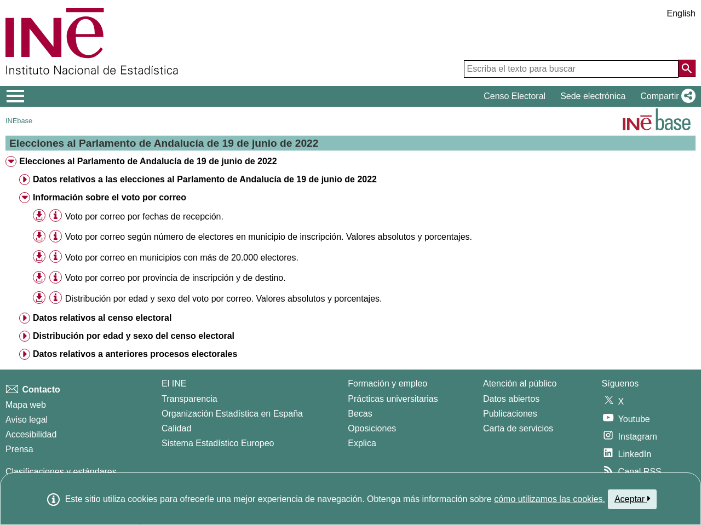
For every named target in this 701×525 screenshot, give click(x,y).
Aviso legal (26, 419)
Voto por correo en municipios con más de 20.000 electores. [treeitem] (181, 257)
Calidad (176, 428)
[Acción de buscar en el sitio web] (687, 68)
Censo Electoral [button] (514, 96)
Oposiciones (372, 428)
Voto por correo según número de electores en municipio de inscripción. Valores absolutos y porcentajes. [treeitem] (268, 236)
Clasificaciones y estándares (61, 471)
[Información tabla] (55, 216)
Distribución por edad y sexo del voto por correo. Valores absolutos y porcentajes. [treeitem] (223, 298)
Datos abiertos (511, 398)
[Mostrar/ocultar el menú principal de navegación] (15, 96)
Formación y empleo (387, 383)
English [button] (681, 13)
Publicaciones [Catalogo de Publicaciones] (510, 413)
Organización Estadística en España (232, 413)
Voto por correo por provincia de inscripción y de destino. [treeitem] (175, 277)
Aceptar (632, 499)
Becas (360, 413)
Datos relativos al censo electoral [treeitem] (102, 317)
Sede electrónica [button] (592, 96)
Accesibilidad (30, 434)
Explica (362, 443)
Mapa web (25, 404)
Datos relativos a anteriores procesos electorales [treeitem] (135, 354)
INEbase (18, 121)
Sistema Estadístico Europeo (218, 443)
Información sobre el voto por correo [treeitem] (109, 197)
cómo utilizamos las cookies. (549, 499)
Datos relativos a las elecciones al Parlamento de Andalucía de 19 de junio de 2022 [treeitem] (205, 179)
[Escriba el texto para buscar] (571, 69)
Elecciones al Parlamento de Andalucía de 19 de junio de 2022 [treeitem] (148, 161)
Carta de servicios (518, 428)
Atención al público (519, 383)
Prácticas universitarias (393, 398)
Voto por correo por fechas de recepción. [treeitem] (144, 216)
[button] (666, 96)
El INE (174, 383)
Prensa (19, 449)
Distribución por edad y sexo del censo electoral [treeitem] (133, 336)
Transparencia (189, 398)
